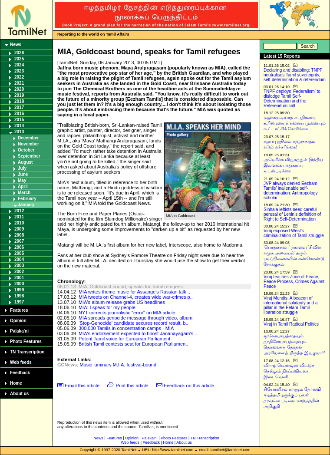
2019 (19, 95)
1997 (19, 302)
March (24, 192)
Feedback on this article (189, 385)
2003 (19, 265)
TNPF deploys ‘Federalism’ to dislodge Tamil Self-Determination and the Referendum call (292, 98)
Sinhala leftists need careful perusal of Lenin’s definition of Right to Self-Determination (292, 214)
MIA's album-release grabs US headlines (122, 302)
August (25, 162)
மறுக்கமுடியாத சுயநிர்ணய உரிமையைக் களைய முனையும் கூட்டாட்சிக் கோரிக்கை (295, 123)
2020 (19, 89)
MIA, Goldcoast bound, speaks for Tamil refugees (131, 286)
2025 (19, 58)
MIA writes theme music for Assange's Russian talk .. (134, 291)
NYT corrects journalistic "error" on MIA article (127, 312)
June (23, 174)
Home (16, 383)
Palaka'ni (19, 331)
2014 (19, 125)
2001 (19, 277)
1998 (19, 295)
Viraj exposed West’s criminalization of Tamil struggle (294, 233)
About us (19, 393)
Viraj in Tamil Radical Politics (291, 324)
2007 (19, 241)
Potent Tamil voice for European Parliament (124, 338)
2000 (19, 283)
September (29, 156)
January (26, 204)
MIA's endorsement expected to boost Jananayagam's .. (138, 333)
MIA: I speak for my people (107, 307)
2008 (19, 235)
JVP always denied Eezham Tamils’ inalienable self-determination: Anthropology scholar (291, 190)
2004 (19, 259)
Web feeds (21, 362)
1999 (19, 289)
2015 (19, 119)
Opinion (18, 320)
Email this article (82, 385)
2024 (19, 65)
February (27, 198)
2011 (19, 216)
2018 (19, 101)
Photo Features (26, 341)
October (26, 150)
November (28, 144)
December (28, 137)
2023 (19, 71)
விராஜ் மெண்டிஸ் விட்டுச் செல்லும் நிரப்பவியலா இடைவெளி (289, 371)
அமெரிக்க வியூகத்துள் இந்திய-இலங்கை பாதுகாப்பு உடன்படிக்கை (294, 165)
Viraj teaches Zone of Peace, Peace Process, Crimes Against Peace (294, 281)
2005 (19, 253)
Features (19, 310)
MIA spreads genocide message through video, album (135, 317)
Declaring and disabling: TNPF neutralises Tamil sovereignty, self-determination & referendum (295, 75)
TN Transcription (27, 351)
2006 (19, 247)
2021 (19, 83)
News (15, 44)
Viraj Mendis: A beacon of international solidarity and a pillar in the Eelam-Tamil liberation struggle (291, 305)
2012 (19, 210)
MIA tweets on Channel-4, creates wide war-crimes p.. (136, 297)
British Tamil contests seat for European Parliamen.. (133, 343)
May (22, 180)
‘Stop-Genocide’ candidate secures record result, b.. (133, 323)
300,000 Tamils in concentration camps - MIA (126, 328)
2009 (19, 229)
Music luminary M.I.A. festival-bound (117, 364)
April (23, 186)
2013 (19, 131)
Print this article (132, 385)
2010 (19, 223)
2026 (19, 52)
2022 (19, 77)
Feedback (20, 372)
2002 (19, 271)
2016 (19, 113)
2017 (19, 107)
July (22, 168)
